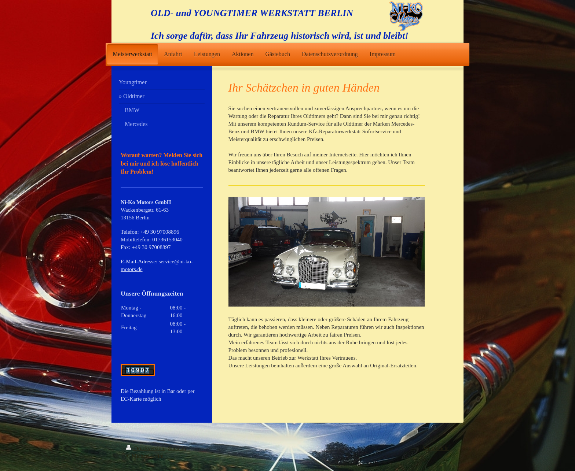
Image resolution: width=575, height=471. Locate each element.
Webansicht (436, 448)
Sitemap (177, 448)
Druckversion (145, 448)
